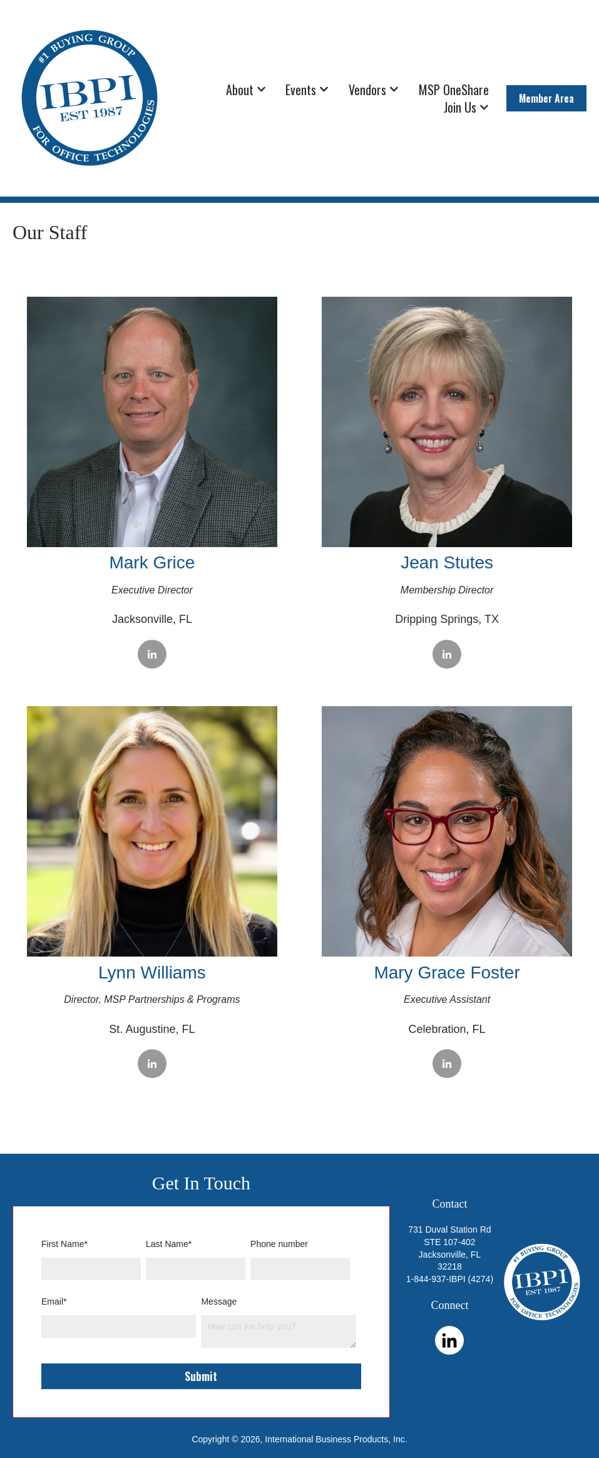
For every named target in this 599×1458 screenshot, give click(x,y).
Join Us (460, 107)
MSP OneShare (454, 89)
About (239, 89)
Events (300, 89)
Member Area (546, 98)
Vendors (367, 89)
